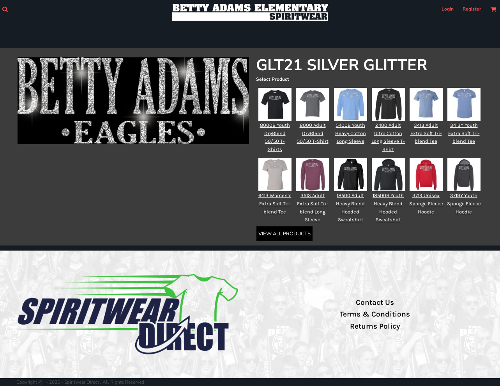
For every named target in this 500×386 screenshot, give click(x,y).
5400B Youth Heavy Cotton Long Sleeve (350, 133)
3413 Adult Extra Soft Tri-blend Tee (426, 133)
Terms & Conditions (375, 314)
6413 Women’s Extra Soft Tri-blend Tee (275, 203)
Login (448, 9)
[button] (5, 9)
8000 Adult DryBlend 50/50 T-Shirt (313, 133)
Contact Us (375, 302)
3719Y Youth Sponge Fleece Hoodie (464, 203)
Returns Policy (375, 326)
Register (472, 9)
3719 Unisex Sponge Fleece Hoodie (426, 203)
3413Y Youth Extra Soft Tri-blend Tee (464, 133)
